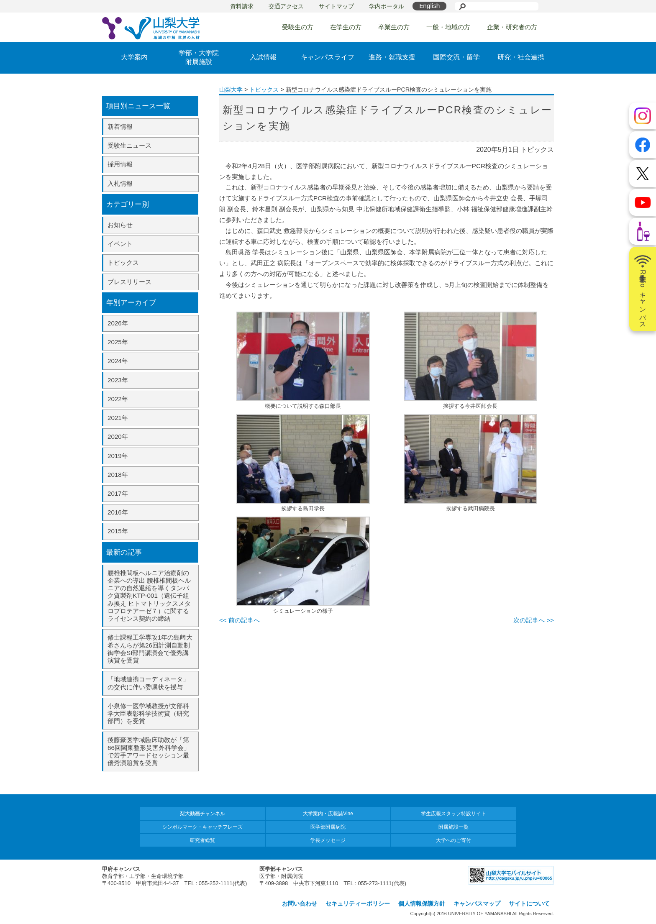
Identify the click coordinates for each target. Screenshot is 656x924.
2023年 (118, 380)
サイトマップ (336, 6)
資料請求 (242, 6)
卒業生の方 (394, 27)
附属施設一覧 (453, 827)
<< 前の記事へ (239, 620)
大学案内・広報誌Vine (328, 813)
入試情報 (263, 57)
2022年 (118, 398)
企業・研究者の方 (512, 27)
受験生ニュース (129, 145)
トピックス (123, 262)
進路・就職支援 (392, 57)
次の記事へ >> (533, 620)
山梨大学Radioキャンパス (642, 289)
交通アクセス (286, 6)
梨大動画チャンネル (202, 813)
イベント (120, 243)
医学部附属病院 (328, 827)
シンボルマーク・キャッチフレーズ (202, 827)
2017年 (118, 493)
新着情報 (120, 126)
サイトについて (529, 903)
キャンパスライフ (327, 57)
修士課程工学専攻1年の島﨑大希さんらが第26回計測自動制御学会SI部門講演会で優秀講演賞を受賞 (150, 649)
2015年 (118, 531)
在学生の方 (345, 27)
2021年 (118, 417)
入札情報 (120, 183)
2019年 (118, 455)
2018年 (118, 474)
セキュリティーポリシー (357, 903)
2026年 (118, 323)
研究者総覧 (202, 840)
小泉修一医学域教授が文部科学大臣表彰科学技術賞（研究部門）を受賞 (148, 713)
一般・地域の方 (448, 27)
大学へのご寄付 (453, 840)
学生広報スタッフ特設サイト (453, 813)
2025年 (118, 342)
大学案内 (134, 57)
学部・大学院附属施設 (199, 57)
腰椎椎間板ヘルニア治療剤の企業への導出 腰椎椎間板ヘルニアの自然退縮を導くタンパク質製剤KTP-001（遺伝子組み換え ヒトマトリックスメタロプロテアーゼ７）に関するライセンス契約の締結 (149, 595)
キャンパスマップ (477, 903)
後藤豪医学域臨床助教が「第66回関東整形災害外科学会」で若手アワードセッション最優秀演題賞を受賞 (149, 751)
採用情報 (120, 164)
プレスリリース (129, 281)
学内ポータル (386, 6)
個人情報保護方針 (421, 903)
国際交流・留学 (456, 57)
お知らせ (120, 224)
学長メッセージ (328, 840)
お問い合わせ (299, 903)
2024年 (118, 360)
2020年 (118, 436)
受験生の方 (297, 27)
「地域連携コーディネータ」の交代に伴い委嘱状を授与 (148, 683)
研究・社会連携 (520, 57)
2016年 (118, 512)
